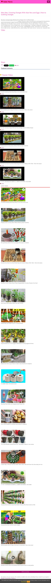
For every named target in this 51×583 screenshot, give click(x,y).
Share (2, 64)
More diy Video (25, 571)
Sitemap (2, 578)
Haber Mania (6, 2)
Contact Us (13, 578)
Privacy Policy (7, 578)
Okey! (28, 581)
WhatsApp (12, 65)
